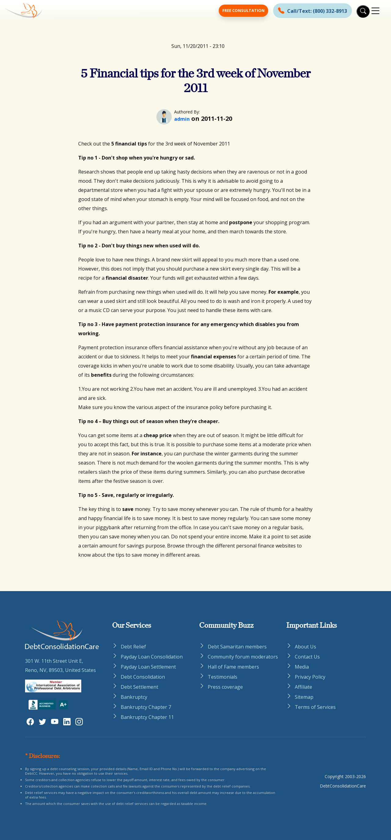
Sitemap (304, 697)
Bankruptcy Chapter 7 (146, 707)
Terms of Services (315, 707)
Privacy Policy (310, 676)
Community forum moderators (243, 656)
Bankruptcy (134, 697)
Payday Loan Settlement (148, 666)
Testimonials (222, 676)
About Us (305, 646)
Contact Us (307, 656)
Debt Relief (133, 646)
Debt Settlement (139, 687)
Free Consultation (243, 10)
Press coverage (225, 687)
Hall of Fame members (233, 666)
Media (302, 666)
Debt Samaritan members (237, 646)
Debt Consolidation (143, 676)
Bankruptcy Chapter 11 (147, 717)
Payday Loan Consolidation (152, 656)
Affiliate (303, 687)
